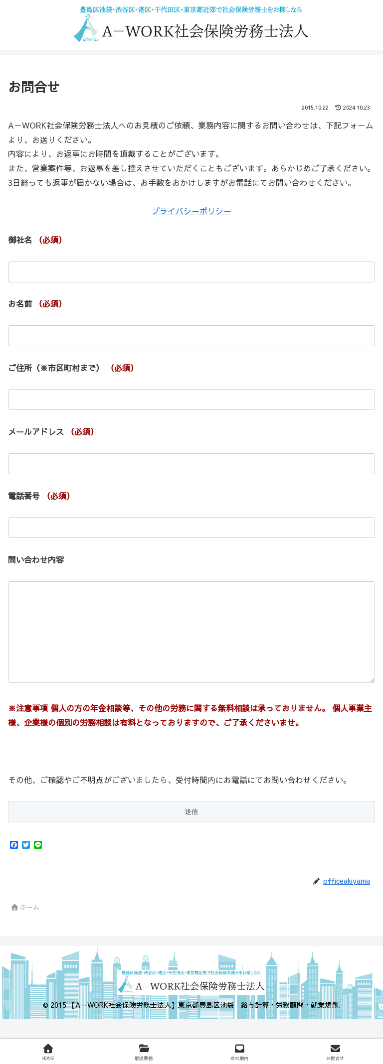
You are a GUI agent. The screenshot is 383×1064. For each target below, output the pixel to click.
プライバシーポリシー (191, 210)
